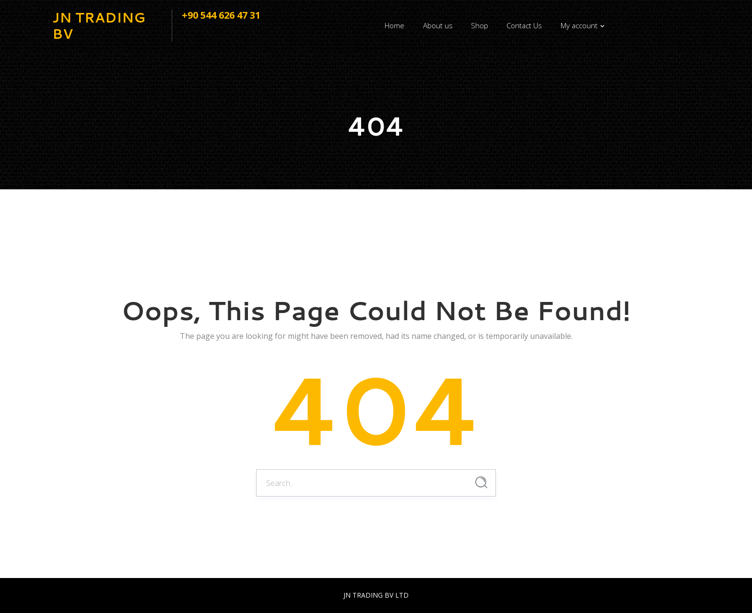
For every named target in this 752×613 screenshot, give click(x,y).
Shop (479, 25)
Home (394, 25)
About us (438, 25)
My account (579, 25)
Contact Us (524, 25)
